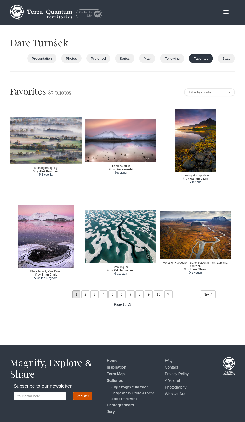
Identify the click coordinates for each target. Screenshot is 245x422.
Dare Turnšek (39, 42)
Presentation (42, 58)
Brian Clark (49, 274)
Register (82, 396)
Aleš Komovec (49, 171)
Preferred (98, 58)
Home (112, 360)
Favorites (201, 58)
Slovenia (45, 174)
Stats (226, 58)
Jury (111, 412)
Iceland (121, 173)
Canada (120, 274)
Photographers (120, 405)
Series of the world (124, 399)
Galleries (115, 381)
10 (159, 294)
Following (172, 58)
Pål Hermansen (124, 270)
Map (147, 58)
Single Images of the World (129, 387)
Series (125, 58)
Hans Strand (198, 269)
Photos (71, 58)
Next (207, 294)
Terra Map (116, 374)
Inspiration (116, 367)
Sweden (195, 273)
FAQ (169, 360)
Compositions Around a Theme (132, 393)
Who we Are (175, 394)
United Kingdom (45, 278)
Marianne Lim (199, 178)
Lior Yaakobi (124, 169)
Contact (171, 367)
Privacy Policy (177, 374)
